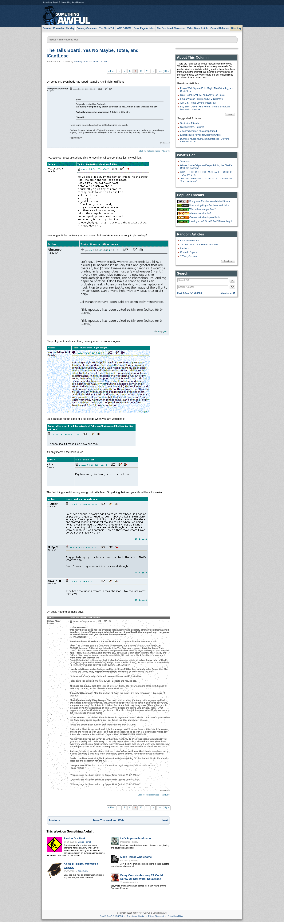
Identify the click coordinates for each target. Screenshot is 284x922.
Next (165, 820)
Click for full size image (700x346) (108, 119)
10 (141, 71)
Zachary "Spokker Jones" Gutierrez (91, 61)
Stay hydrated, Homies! (192, 127)
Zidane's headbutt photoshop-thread (198, 131)
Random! (228, 261)
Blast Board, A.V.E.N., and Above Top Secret (202, 95)
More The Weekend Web (108, 820)
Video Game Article (129, 882)
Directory (236, 28)
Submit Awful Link (175, 916)
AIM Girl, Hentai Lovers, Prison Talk (198, 103)
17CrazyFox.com (189, 256)
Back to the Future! (189, 240)
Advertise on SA (227, 293)
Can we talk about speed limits (204, 217)
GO (232, 280)
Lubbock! (185, 248)
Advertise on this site (135, 916)
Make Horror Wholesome (136, 856)
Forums (47, 28)
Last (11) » (163, 71)
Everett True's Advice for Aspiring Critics (200, 135)
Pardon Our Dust (74, 838)
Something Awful (50, 2)
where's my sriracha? (200, 213)
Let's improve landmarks (136, 838)
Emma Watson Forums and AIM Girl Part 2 (201, 99)
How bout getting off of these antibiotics (209, 205)
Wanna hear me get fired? (202, 209)
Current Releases (219, 28)
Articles (52, 39)
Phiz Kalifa (83, 871)
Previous (54, 820)
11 (147, 71)
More (230, 115)
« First (111, 71)
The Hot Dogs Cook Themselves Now (199, 244)
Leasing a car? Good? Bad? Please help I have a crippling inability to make (211, 221)
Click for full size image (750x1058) (108, 706)
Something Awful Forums (72, 2)
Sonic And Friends (189, 123)
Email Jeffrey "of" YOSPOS (189, 293)
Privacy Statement (156, 916)
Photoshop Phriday (129, 842)
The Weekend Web (68, 39)
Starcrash (185, 161)
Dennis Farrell (84, 842)
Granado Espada (189, 252)
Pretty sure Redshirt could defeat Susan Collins (211, 201)
